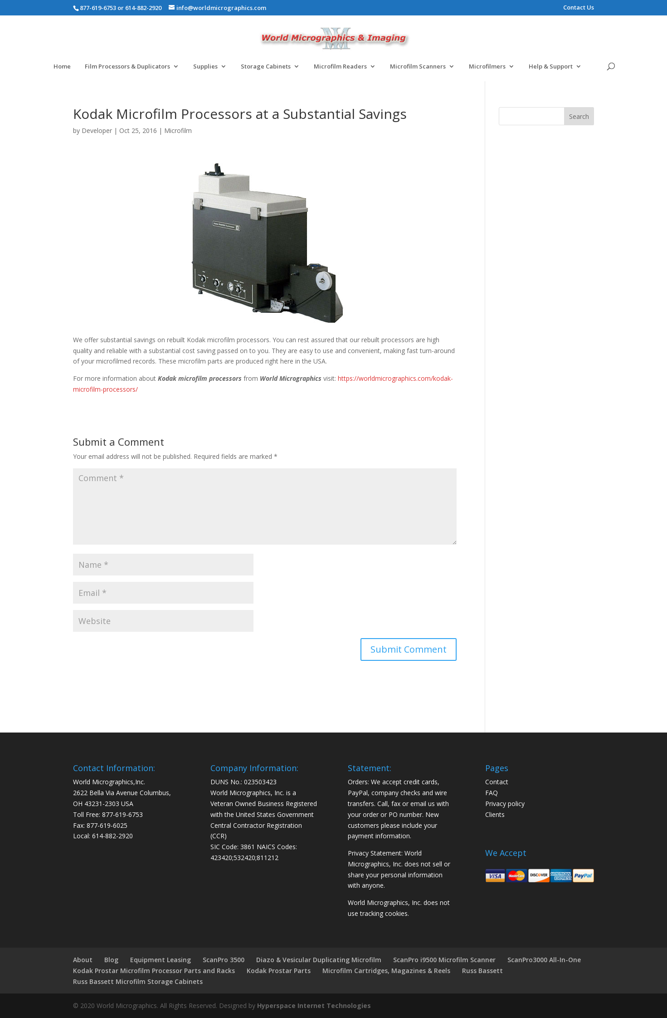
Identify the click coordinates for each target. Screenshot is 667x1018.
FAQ (491, 792)
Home (62, 66)
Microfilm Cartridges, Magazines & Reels (386, 970)
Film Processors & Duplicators (127, 66)
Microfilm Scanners (418, 66)
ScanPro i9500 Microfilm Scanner (444, 959)
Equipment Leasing (160, 959)
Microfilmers (487, 66)
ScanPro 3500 (223, 959)
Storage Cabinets (266, 66)
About (83, 959)
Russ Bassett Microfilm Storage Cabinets (138, 981)
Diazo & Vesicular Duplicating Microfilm (318, 959)
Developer (97, 130)
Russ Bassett (482, 970)
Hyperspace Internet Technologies (314, 1005)
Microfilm (178, 130)
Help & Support (551, 66)
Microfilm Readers (340, 66)
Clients (495, 814)
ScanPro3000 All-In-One (544, 959)
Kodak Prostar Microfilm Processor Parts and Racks (154, 970)
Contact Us (578, 8)
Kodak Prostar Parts (279, 970)
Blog (111, 959)
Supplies (205, 66)
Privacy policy (505, 803)
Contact (496, 781)
